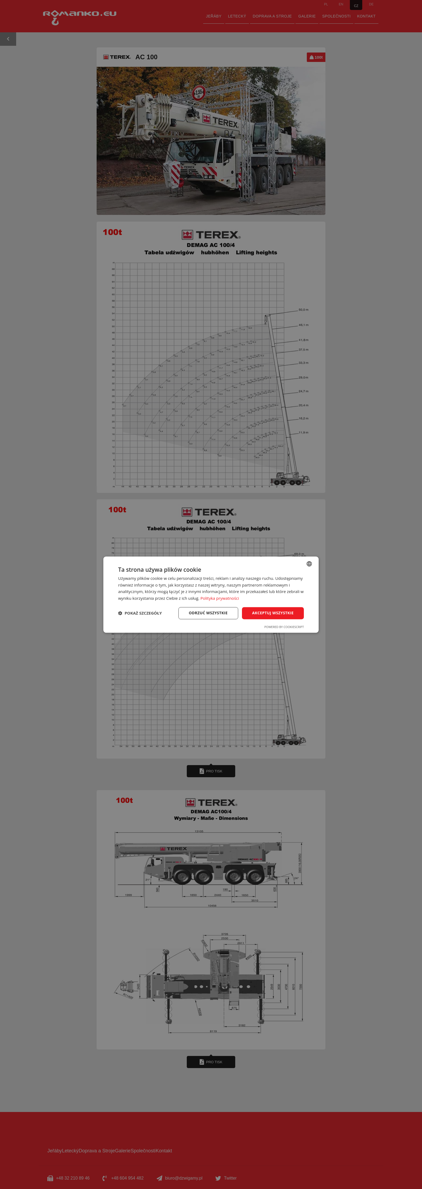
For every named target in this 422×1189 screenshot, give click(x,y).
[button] (140, 613)
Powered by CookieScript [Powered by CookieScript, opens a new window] (284, 627)
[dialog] (211, 594)
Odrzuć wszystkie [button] (208, 612)
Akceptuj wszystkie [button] (273, 612)
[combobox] (309, 563)
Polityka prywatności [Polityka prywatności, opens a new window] (220, 598)
